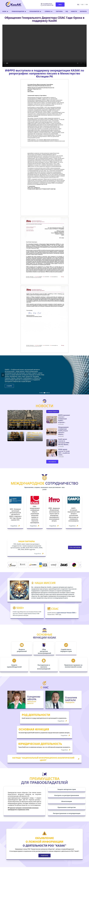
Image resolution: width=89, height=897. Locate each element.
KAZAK (4, 11)
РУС (78, 4)
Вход (60, 4)
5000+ (20, 607)
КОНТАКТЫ (83, 11)
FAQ (67, 11)
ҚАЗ (82, 4)
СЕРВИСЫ (48, 11)
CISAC (55, 608)
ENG (87, 4)
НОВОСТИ (74, 11)
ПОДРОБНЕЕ (44, 855)
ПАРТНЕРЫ (59, 11)
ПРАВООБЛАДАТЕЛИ (18, 11)
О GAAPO (9, 386)
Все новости (52, 461)
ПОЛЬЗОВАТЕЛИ (34, 11)
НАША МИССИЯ (45, 582)
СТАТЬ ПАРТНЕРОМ (74, 547)
